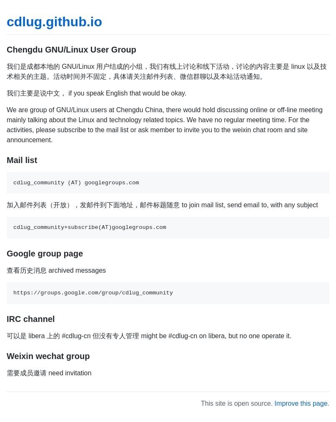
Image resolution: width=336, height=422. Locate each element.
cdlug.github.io (54, 21)
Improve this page (300, 403)
